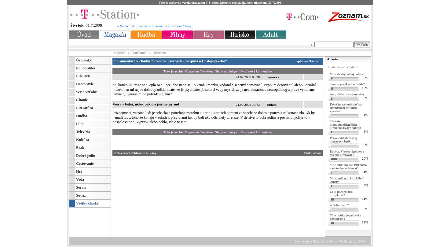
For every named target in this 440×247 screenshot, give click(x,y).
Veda (80, 179)
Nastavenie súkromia (309, 241)
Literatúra (139, 52)
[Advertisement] (170, 195)
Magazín (120, 52)
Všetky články (87, 203)
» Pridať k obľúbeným (179, 26)
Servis (81, 187)
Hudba (81, 116)
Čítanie (82, 100)
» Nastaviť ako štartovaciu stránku (139, 26)
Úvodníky (84, 60)
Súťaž (81, 195)
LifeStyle (83, 76)
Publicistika (85, 68)
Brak (80, 148)
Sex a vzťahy (86, 92)
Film (80, 124)
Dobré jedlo (85, 155)
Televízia (83, 132)
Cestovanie (85, 163)
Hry (79, 171)
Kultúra (82, 140)
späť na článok (309, 61)
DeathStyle (85, 84)
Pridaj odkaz (313, 153)
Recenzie (160, 52)
